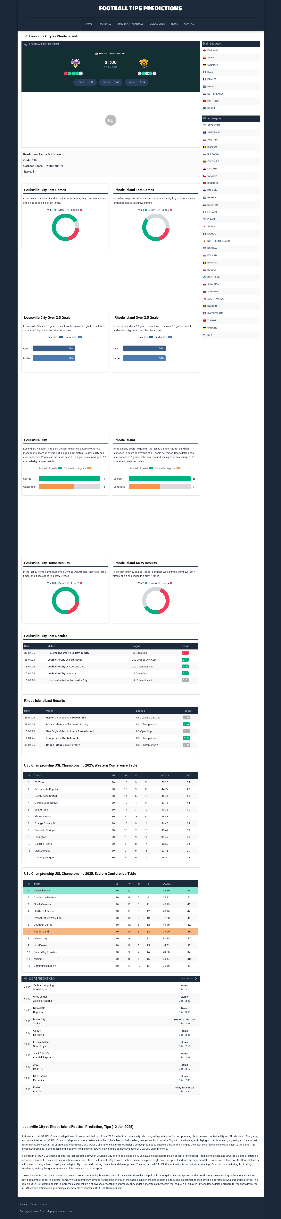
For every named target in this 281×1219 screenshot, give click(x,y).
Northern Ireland (216, 241)
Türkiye (210, 320)
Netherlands (213, 93)
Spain (208, 57)
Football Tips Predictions (140, 8)
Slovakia (211, 284)
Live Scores (157, 23)
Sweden (210, 306)
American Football (130, 23)
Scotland (211, 277)
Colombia (211, 161)
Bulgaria (211, 154)
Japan (209, 226)
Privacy (23, 1204)
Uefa (208, 86)
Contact (190, 23)
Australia (211, 132)
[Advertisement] (111, 120)
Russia (209, 269)
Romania (210, 262)
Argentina (211, 125)
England (210, 50)
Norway (210, 248)
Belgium (210, 147)
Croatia (210, 168)
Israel (209, 219)
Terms (33, 1204)
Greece (209, 197)
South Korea (213, 298)
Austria (210, 139)
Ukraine (210, 327)
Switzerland (213, 313)
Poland (210, 255)
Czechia (210, 175)
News (174, 23)
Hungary (210, 204)
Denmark (211, 183)
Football (105, 23)
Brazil (209, 108)
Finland (210, 190)
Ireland (210, 212)
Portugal (211, 101)
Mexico (209, 233)
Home (88, 23)
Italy (208, 72)
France (209, 79)
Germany (211, 64)
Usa (207, 335)
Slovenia (211, 291)
